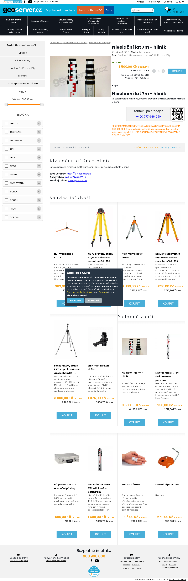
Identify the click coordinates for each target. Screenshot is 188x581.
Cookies (103, 292)
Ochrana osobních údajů (80, 292)
